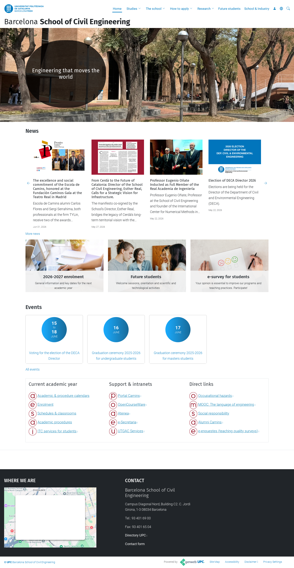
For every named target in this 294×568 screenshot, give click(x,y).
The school (153, 9)
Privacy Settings (272, 561)
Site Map (215, 561)
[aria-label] (288, 8)
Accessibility (232, 561)
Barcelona (67, 21)
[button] (140, 8)
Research (204, 9)
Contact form (135, 544)
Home (117, 9)
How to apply (179, 9)
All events (33, 369)
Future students (229, 9)
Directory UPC (135, 535)
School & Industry (256, 9)
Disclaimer (250, 561)
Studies (132, 9)
